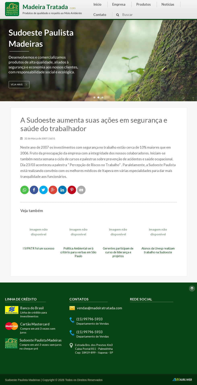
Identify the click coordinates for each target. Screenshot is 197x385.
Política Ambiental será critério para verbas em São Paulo (78, 252)
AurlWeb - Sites (182, 379)
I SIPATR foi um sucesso (38, 248)
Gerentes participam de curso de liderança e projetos (118, 252)
